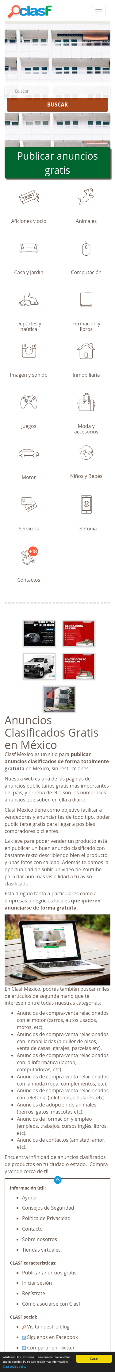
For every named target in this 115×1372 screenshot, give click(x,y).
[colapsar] (98, 11)
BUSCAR (57, 104)
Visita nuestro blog (46, 1326)
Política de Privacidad (46, 1218)
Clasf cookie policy (14, 1367)
